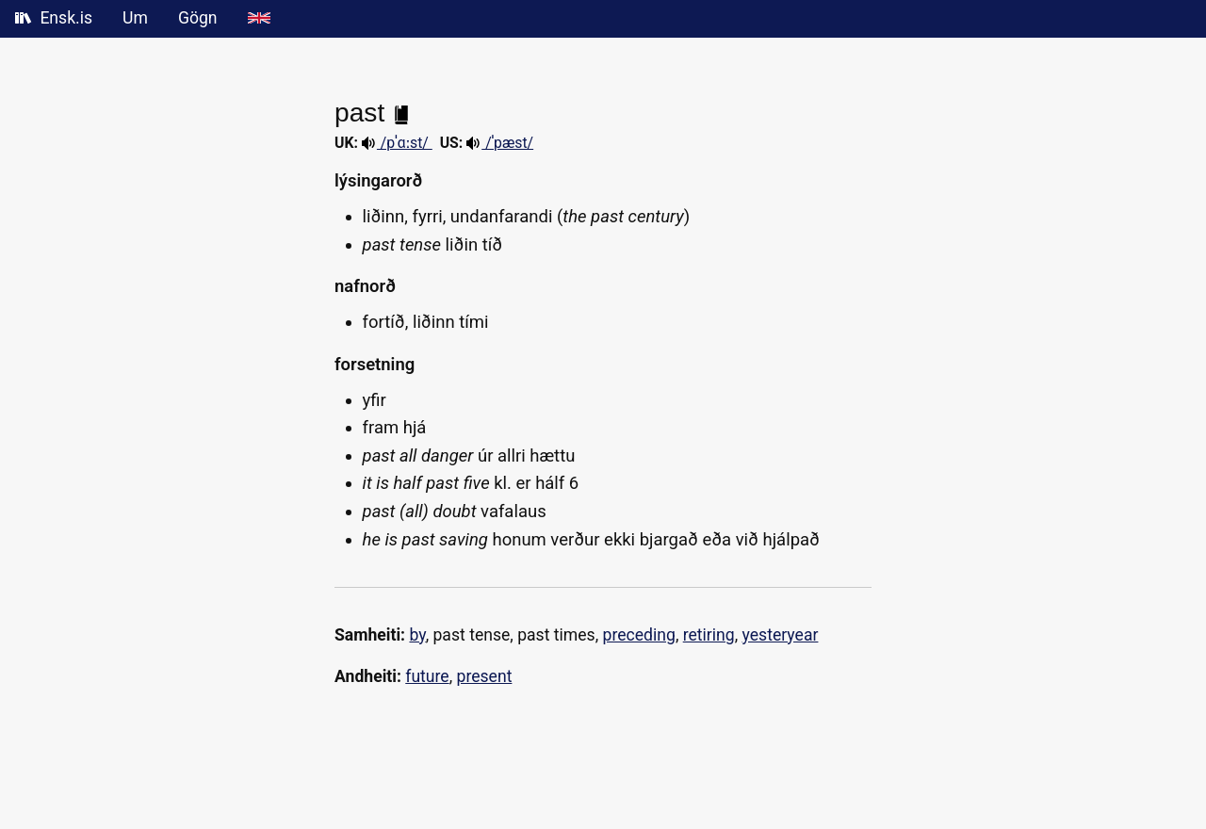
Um (135, 17)
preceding (639, 635)
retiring (709, 635)
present (485, 676)
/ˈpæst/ (499, 143)
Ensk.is (53, 17)
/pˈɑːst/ (397, 143)
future (426, 676)
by (417, 635)
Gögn (198, 17)
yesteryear (780, 635)
